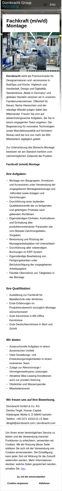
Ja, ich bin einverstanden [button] (31, 476)
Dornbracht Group (16, 4)
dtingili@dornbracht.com (20, 423)
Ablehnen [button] (44, 483)
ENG (53, 4)
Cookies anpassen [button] (17, 483)
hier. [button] (23, 468)
